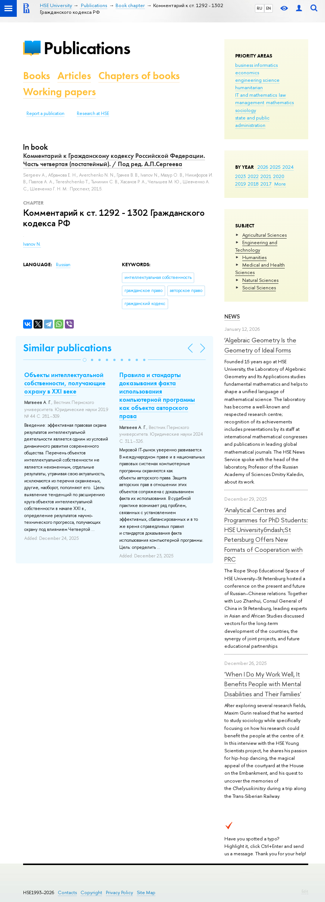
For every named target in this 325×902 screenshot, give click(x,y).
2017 (266, 183)
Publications (87, 48)
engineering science (257, 80)
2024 (288, 167)
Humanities (254, 257)
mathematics (280, 102)
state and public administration (252, 121)
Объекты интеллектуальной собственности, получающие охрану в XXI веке (64, 383)
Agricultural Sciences (264, 234)
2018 (253, 183)
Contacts (67, 892)
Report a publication (45, 113)
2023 (240, 176)
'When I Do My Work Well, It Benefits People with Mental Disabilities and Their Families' (262, 684)
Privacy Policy (119, 892)
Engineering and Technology (256, 246)
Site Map (146, 892)
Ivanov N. (32, 244)
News (232, 316)
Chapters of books (139, 75)
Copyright (91, 892)
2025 (275, 167)
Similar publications (67, 347)
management (249, 102)
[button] (84, 360)
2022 (253, 176)
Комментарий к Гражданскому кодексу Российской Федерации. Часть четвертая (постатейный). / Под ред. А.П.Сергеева (114, 160)
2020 (278, 176)
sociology (245, 110)
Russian (63, 265)
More (280, 183)
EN (268, 8)
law (282, 94)
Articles (74, 75)
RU (259, 8)
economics (247, 72)
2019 (240, 183)
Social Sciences (259, 287)
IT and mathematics (256, 94)
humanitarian (249, 87)
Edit (305, 891)
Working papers (59, 91)
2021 (266, 176)
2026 (263, 167)
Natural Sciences (260, 280)
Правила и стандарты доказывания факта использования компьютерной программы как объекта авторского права (157, 395)
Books (36, 75)
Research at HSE (93, 113)
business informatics (256, 65)
